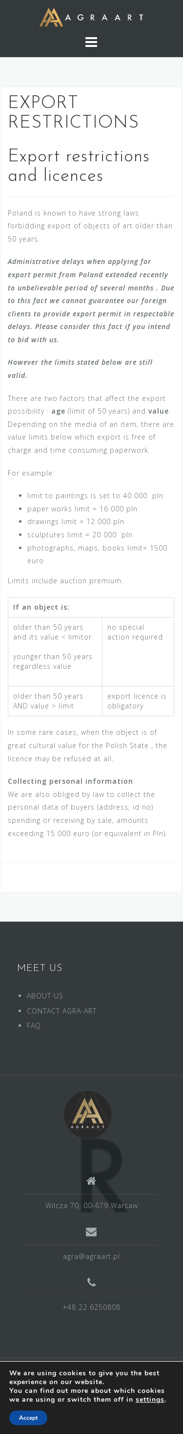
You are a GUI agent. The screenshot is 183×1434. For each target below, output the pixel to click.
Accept (28, 1418)
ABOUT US (45, 995)
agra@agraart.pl (91, 1256)
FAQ (34, 1025)
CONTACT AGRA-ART (62, 1010)
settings (150, 1399)
